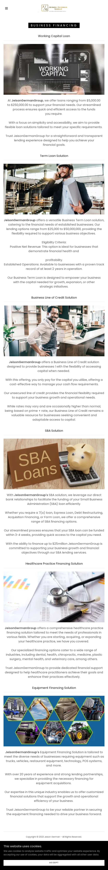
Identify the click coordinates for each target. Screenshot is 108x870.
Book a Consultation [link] (54, 844)
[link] (54, 8)
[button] (9, 8)
